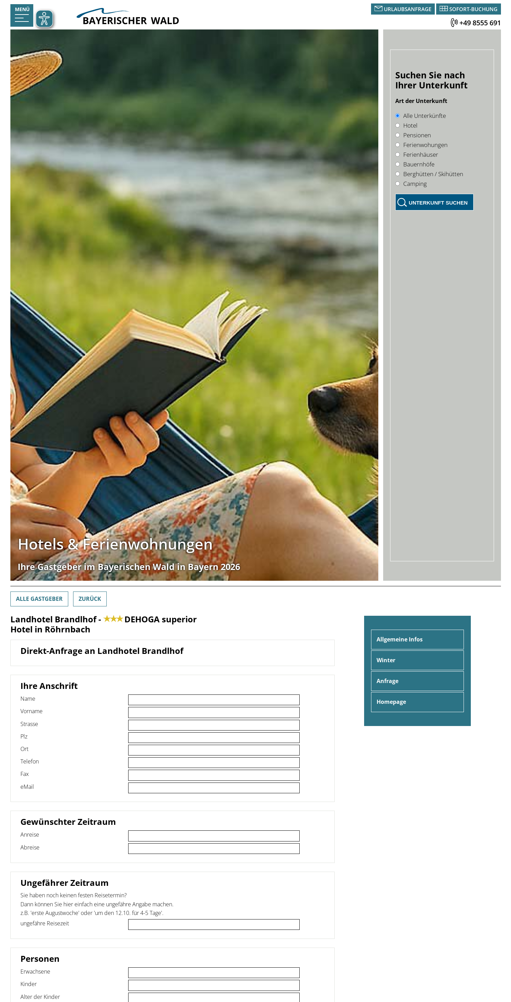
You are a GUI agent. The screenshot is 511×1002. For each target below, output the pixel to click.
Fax (24, 774)
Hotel (406, 125)
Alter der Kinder (40, 997)
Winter (386, 660)
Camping (411, 184)
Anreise (29, 834)
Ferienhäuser (416, 154)
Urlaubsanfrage (407, 9)
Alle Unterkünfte (420, 116)
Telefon (29, 761)
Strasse (29, 724)
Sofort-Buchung (473, 9)
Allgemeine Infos (400, 639)
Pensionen (413, 135)
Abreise (29, 847)
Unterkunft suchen (438, 203)
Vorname (31, 711)
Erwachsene (35, 971)
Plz (23, 736)
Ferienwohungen (421, 145)
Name (27, 698)
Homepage (391, 702)
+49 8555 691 (480, 22)
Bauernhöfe (414, 164)
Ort (24, 749)
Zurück (90, 599)
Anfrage (387, 681)
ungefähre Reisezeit (44, 923)
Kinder (28, 984)
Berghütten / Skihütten (429, 174)
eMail (27, 787)
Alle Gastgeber (39, 599)
